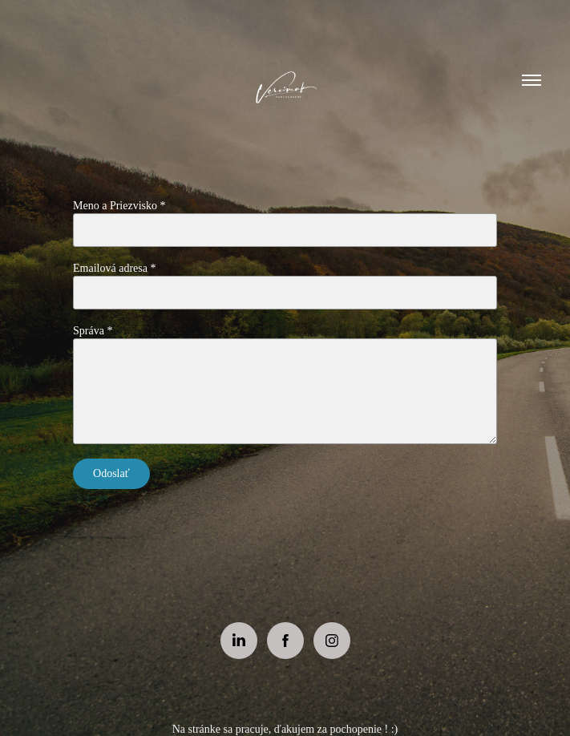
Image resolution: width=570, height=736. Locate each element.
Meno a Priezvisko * (119, 206)
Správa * (92, 331)
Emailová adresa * (114, 268)
